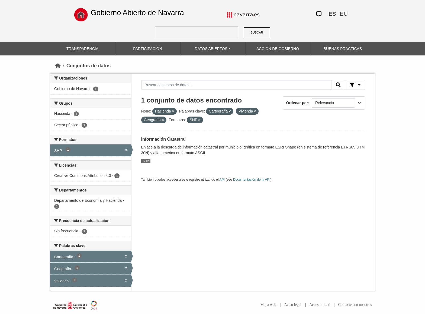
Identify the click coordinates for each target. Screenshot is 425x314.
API (222, 179)
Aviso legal (292, 305)
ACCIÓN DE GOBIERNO (277, 49)
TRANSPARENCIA (82, 49)
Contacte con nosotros (355, 305)
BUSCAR (257, 32)
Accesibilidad (319, 305)
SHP (146, 161)
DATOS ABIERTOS (211, 49)
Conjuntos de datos (88, 65)
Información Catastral (163, 139)
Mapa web (268, 305)
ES (332, 14)
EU (344, 14)
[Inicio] (58, 65)
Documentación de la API (252, 179)
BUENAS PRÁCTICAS (343, 49)
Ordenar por (297, 103)
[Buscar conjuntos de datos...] (236, 85)
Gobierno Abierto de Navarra (137, 13)
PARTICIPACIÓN (147, 49)
